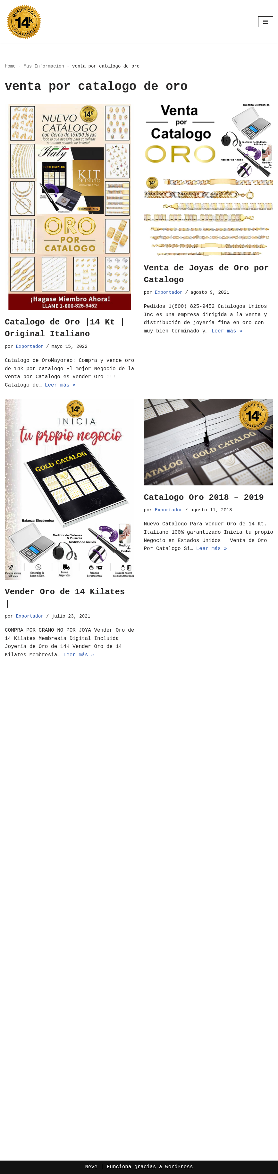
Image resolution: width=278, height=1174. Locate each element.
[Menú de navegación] (265, 21)
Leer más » (60, 385)
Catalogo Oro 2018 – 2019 (204, 497)
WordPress (179, 1167)
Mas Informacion (44, 66)
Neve (91, 1167)
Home (10, 66)
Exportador (30, 346)
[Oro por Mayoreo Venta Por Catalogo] (24, 21)
